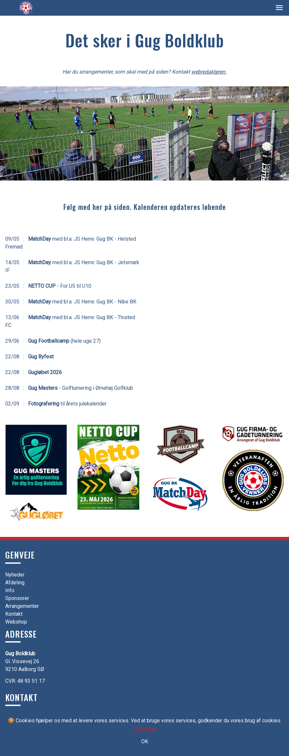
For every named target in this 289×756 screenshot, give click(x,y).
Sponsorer (17, 598)
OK (144, 741)
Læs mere (144, 728)
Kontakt (14, 614)
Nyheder (15, 575)
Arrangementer (22, 606)
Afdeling (15, 582)
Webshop (16, 622)
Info (9, 590)
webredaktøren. (209, 72)
